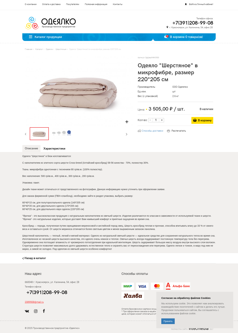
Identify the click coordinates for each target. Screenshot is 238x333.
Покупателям (72, 4)
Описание (31, 148)
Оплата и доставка (51, 4)
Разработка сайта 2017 (192, 328)
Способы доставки (150, 130)
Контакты (117, 4)
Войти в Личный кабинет (201, 4)
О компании (31, 4)
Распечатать (176, 130)
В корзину (205, 120)
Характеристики (54, 148)
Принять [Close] (168, 321)
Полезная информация (96, 4)
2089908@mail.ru (34, 302)
